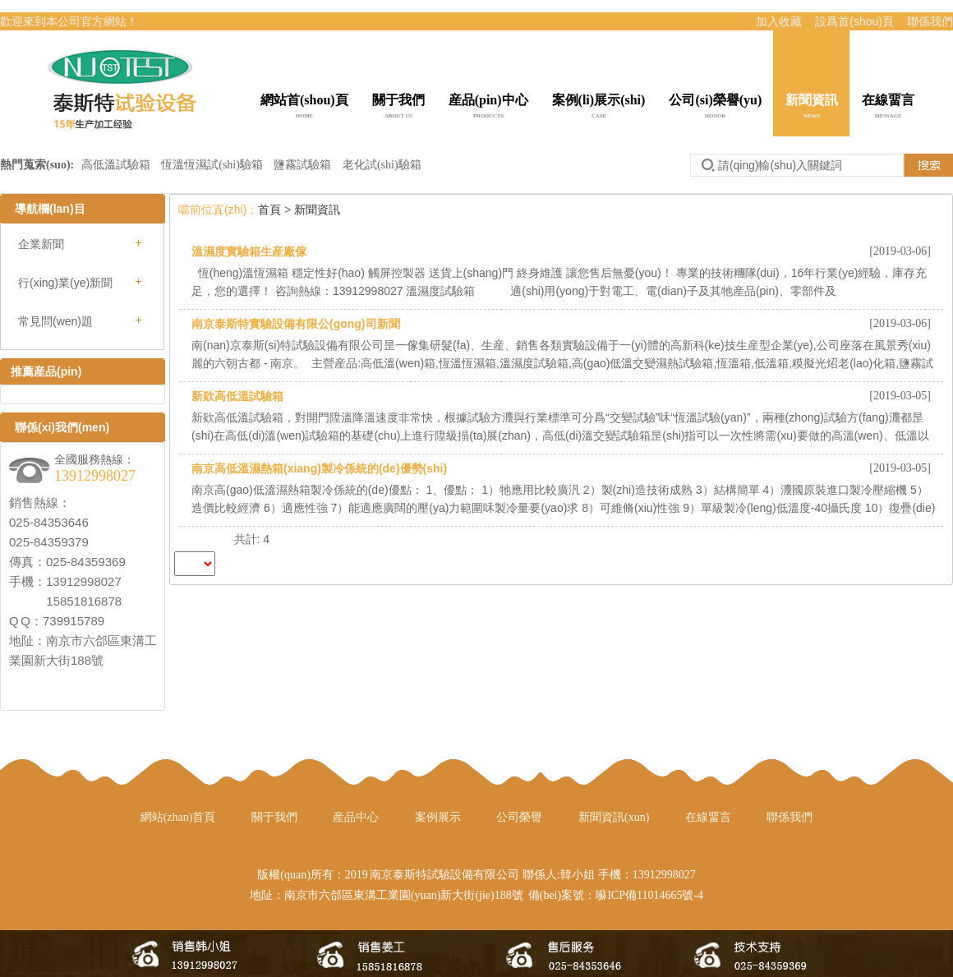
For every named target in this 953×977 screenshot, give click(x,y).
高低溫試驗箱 (117, 165)
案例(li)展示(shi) (599, 107)
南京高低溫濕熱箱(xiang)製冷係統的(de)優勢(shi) (319, 468)
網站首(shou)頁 (304, 107)
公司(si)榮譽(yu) (715, 107)
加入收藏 (779, 21)
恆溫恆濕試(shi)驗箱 (212, 165)
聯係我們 (930, 21)
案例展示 (438, 817)
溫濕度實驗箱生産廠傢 (248, 251)
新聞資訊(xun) (613, 817)
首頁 (269, 209)
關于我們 (398, 107)
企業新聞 (41, 244)
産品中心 (356, 817)
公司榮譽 (519, 817)
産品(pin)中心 (488, 107)
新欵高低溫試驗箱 (237, 396)
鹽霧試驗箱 (302, 165)
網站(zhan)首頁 (178, 817)
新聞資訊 (811, 107)
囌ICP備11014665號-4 (649, 895)
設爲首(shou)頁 (854, 21)
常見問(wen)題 (55, 321)
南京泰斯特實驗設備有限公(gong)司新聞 (295, 323)
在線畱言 (888, 107)
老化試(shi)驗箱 (382, 165)
